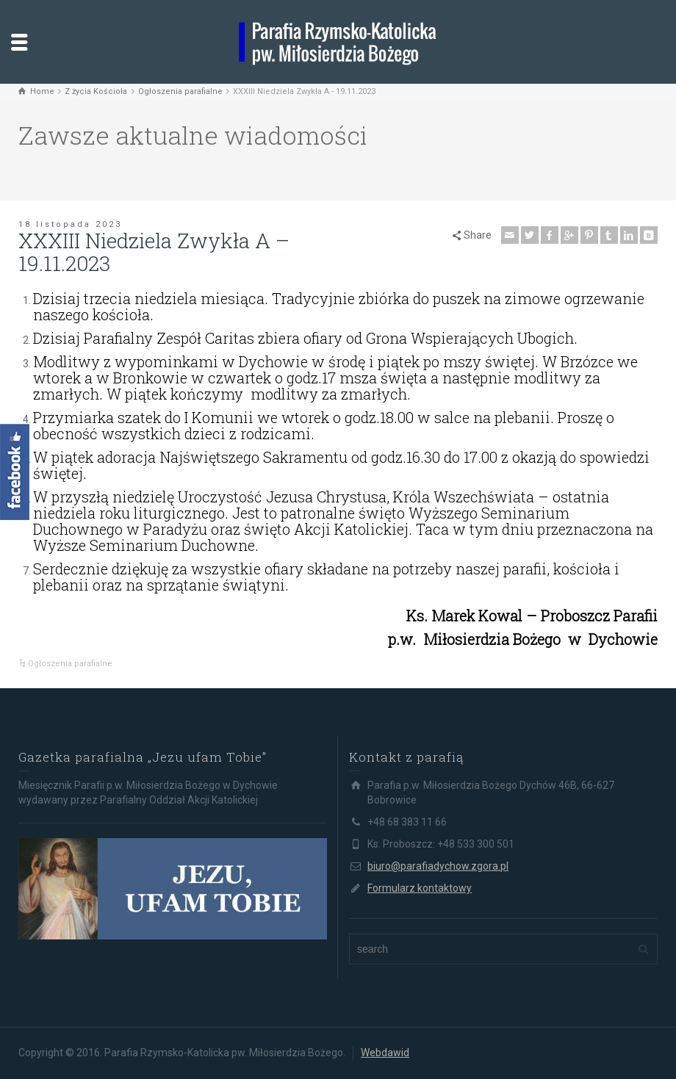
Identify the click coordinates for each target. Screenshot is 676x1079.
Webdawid (385, 1052)
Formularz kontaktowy (419, 888)
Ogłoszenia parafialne (70, 663)
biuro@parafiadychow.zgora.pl (437, 866)
